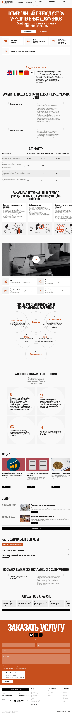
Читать (34, 512)
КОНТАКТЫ (34, 704)
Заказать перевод (28, 31)
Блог (64, 701)
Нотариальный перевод (38, 2)
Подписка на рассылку (15, 689)
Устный (32, 698)
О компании (65, 691)
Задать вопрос (44, 31)
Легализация (29, 2)
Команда (65, 692)
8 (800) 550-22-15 (24, 695)
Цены (49, 694)
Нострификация (35, 697)
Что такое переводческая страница (43, 505)
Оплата (49, 691)
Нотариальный (34, 694)
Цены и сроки (36, 5)
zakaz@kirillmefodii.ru (7, 695)
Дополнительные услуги (36, 700)
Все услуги (64, 2)
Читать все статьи (36, 528)
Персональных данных (20, 668)
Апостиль (20, 2)
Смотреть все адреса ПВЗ (36, 609)
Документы (65, 697)
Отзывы (64, 694)
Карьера (65, 695)
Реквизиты (65, 698)
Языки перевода (35, 701)
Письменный (34, 695)
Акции (49, 695)
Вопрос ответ (66, 700)
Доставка (50, 692)
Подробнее (6, 486)
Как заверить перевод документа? (42, 516)
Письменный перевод (52, 2)
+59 (32, 72)
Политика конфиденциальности (62, 711)
